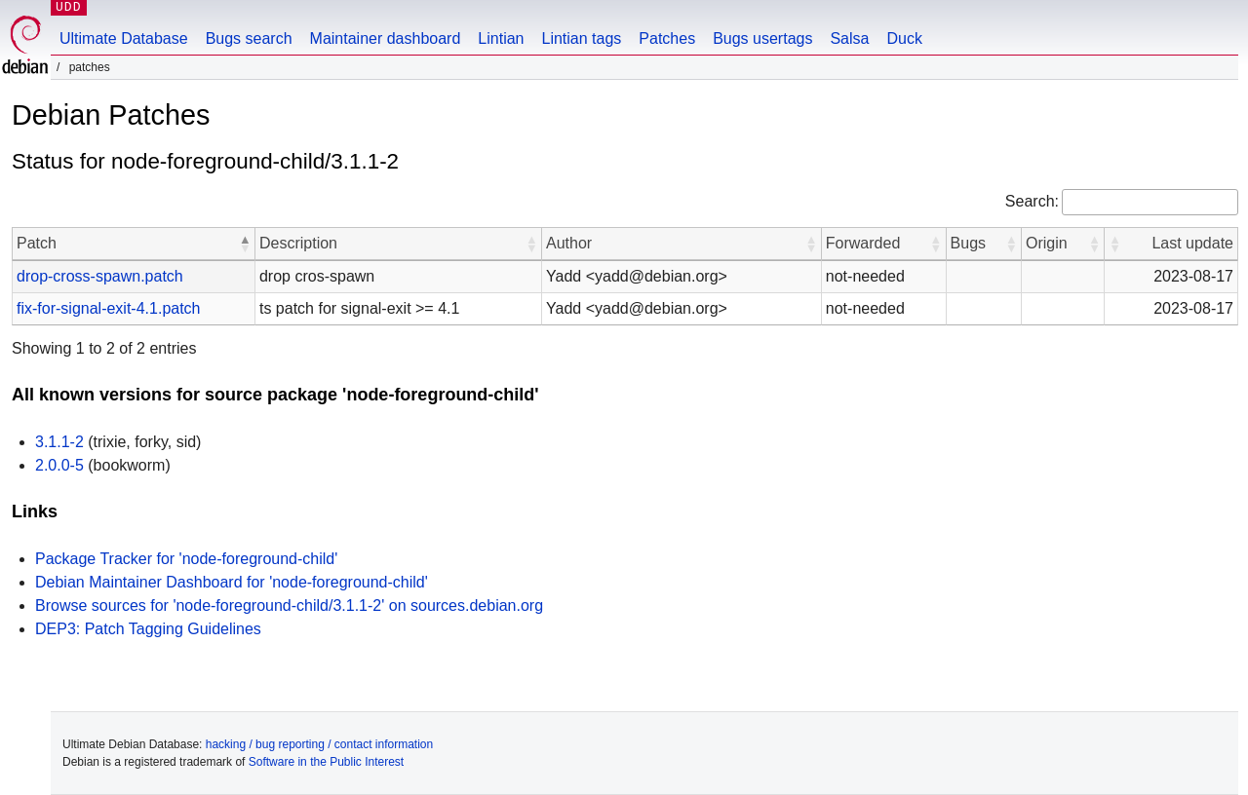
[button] (245, 243)
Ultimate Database (123, 38)
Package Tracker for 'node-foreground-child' (186, 558)
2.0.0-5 (59, 465)
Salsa (849, 38)
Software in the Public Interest (326, 762)
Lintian (501, 38)
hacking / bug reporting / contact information (319, 744)
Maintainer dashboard (385, 38)
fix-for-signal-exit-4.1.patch (109, 308)
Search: (1032, 201)
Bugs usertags (762, 38)
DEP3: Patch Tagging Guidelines (148, 629)
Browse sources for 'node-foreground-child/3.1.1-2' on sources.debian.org (289, 605)
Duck (903, 38)
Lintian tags (581, 38)
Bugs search (249, 38)
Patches (667, 38)
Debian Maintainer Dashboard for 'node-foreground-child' (231, 582)
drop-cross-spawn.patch (100, 276)
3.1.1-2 (59, 442)
